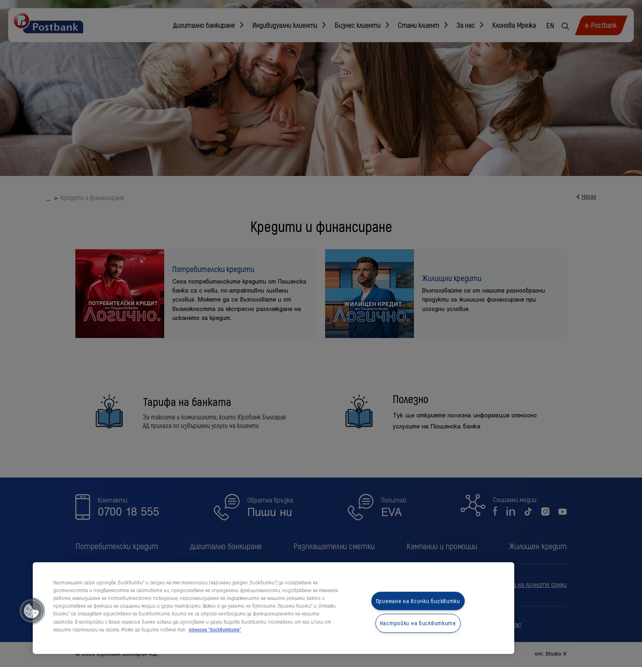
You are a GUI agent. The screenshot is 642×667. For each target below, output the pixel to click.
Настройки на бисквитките (418, 623)
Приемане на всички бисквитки (418, 600)
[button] (31, 611)
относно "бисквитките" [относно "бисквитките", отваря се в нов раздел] (215, 629)
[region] (273, 608)
